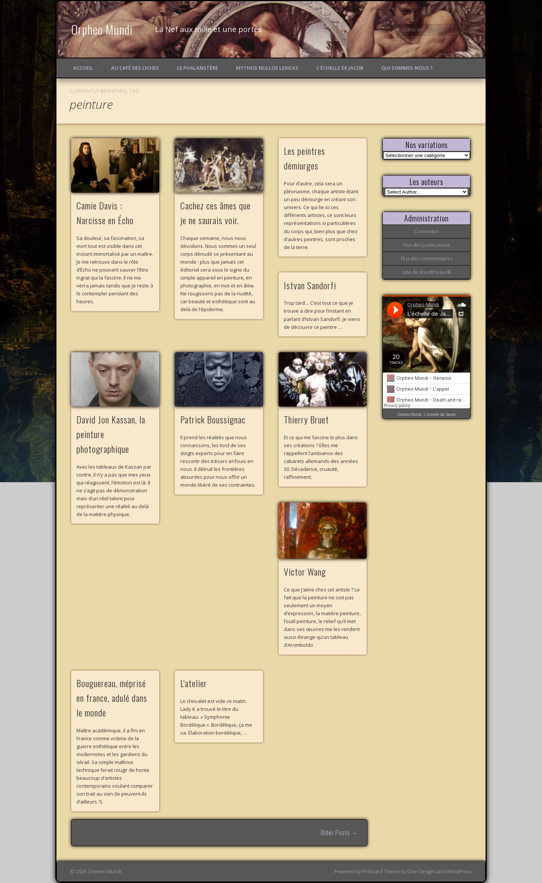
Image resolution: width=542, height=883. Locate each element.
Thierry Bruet (306, 419)
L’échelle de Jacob (340, 67)
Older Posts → (339, 832)
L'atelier (193, 683)
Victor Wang (305, 571)
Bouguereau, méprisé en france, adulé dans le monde (111, 697)
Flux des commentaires (426, 258)
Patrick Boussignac (212, 419)
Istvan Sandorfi (310, 285)
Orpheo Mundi (102, 29)
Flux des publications (426, 244)
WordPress (459, 871)
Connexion (426, 231)
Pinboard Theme (381, 871)
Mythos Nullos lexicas (267, 67)
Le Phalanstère (197, 67)
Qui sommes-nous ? (407, 67)
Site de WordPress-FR (426, 272)
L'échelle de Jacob (440, 414)
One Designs (421, 871)
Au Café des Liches (135, 67)
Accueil (83, 67)
